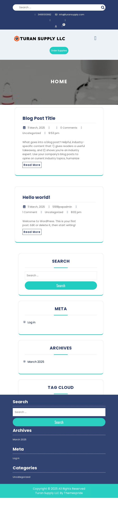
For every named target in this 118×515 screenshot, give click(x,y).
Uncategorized (31, 133)
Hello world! (36, 197)
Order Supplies (59, 50)
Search (103, 7)
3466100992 (42, 14)
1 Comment (29, 212)
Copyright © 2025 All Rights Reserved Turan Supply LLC (59, 463)
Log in (31, 322)
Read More (32, 165)
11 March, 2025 (36, 128)
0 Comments (68, 128)
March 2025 (35, 362)
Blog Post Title (38, 118)
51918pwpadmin (62, 207)
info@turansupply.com (69, 14)
